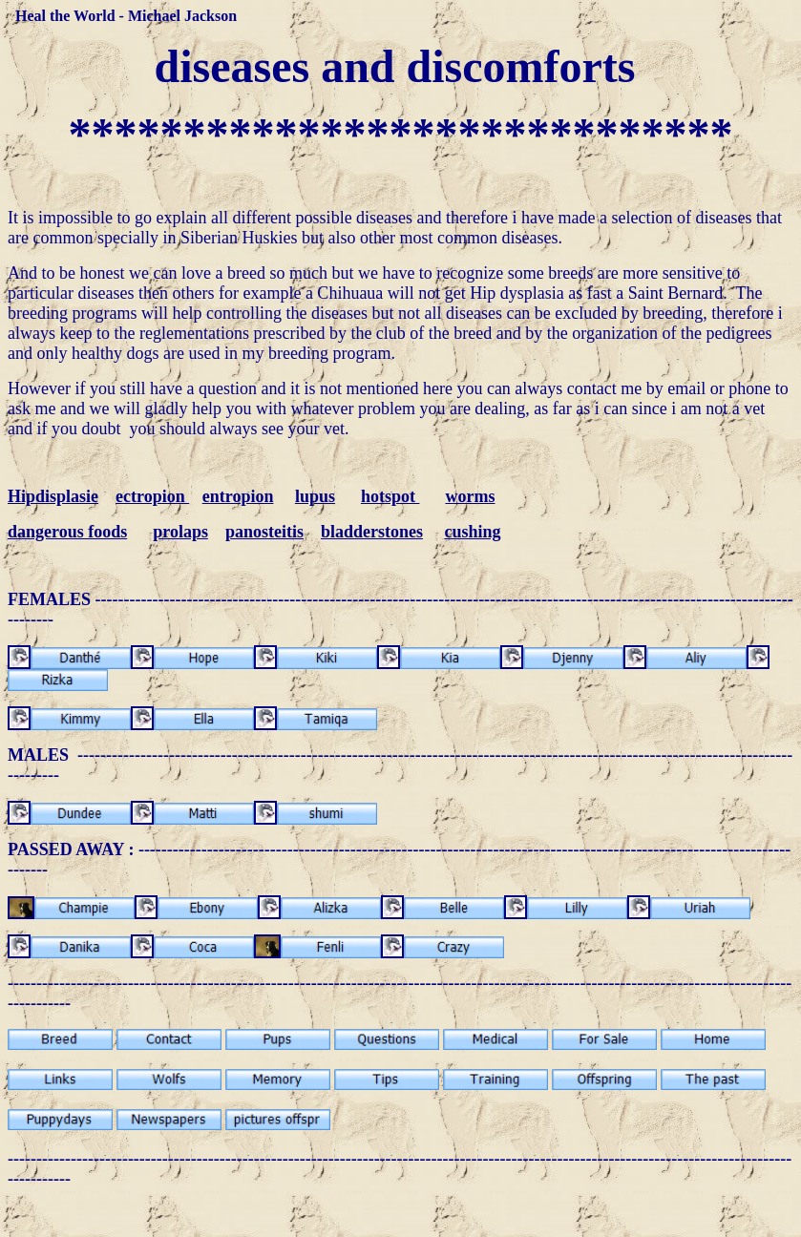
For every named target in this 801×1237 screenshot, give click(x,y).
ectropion (152, 496)
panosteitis (264, 531)
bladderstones (372, 531)
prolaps (180, 531)
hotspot (390, 496)
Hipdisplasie (53, 496)
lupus (315, 496)
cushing (472, 531)
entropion (238, 496)
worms (470, 496)
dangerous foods (67, 531)
